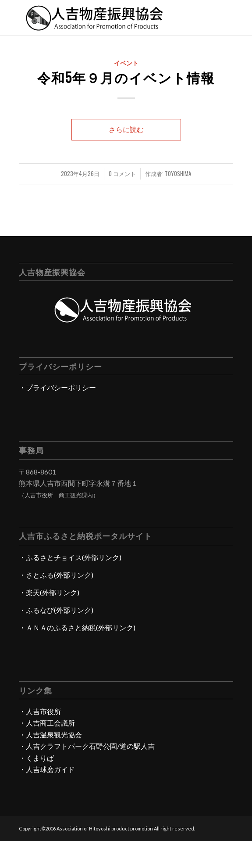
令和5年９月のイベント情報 (126, 77)
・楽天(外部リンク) (49, 592)
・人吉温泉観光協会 (50, 734)
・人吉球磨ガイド (47, 769)
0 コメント (122, 173)
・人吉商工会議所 (47, 723)
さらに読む (126, 129)
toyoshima (178, 173)
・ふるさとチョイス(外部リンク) (70, 557)
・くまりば (36, 758)
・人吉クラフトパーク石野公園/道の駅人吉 (87, 746)
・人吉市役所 (40, 711)
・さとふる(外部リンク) (56, 575)
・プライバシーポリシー (57, 387)
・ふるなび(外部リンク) (56, 610)
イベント (126, 62)
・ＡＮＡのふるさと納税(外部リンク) (77, 627)
